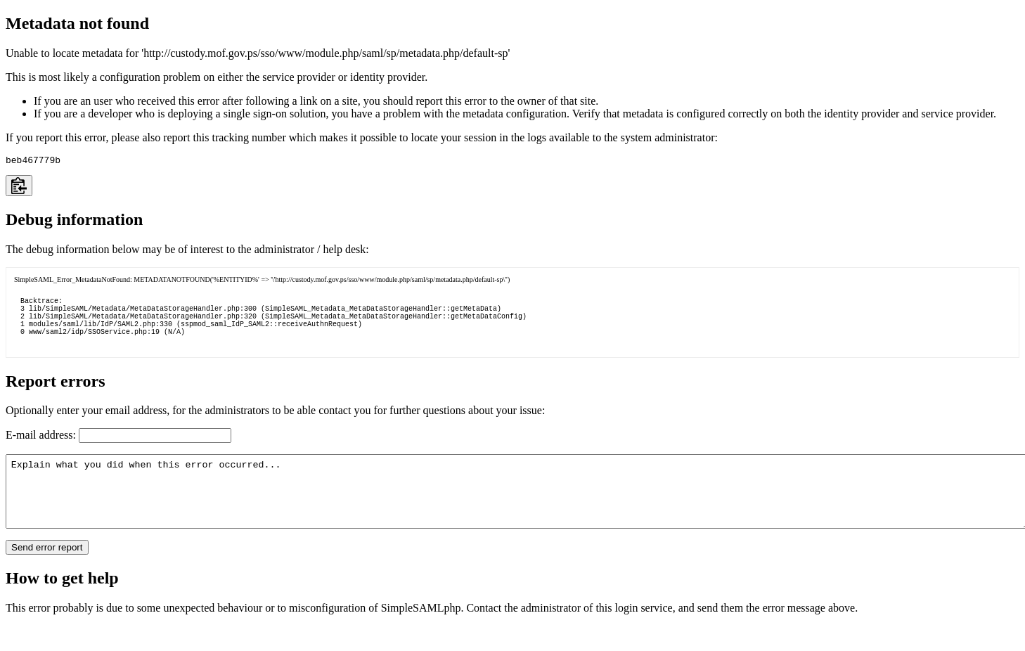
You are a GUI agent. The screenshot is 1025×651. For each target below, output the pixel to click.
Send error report (47, 572)
